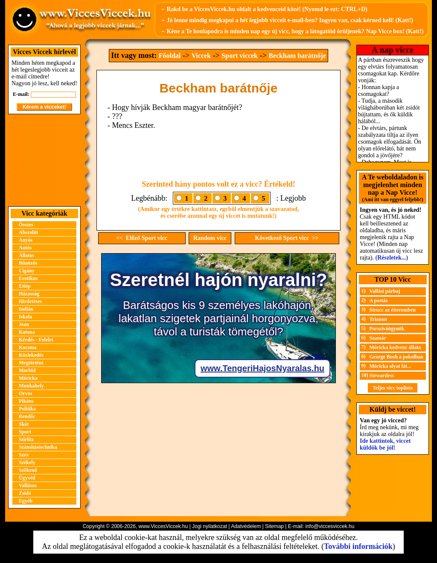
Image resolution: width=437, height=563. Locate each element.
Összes (26, 225)
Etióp (25, 286)
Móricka (28, 378)
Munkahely (31, 386)
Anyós (25, 240)
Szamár (378, 338)
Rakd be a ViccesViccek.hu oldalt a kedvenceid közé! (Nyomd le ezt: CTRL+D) (266, 9)
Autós (25, 248)
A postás (379, 300)
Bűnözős (28, 263)
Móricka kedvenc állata (395, 347)
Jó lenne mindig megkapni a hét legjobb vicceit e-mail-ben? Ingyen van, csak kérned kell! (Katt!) (289, 20)
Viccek (201, 55)
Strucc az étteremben (393, 310)
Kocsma (27, 347)
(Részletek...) (392, 257)
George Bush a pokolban (396, 357)
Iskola (25, 317)
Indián (26, 309)
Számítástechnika (38, 447)
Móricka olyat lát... (390, 366)
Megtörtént (31, 363)
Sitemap (274, 526)
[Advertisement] (44, 160)
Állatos (26, 255)
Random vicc (210, 238)
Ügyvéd (27, 478)
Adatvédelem (246, 526)
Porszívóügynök (387, 329)
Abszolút (28, 232)
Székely (27, 462)
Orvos (25, 393)
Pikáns (26, 401)
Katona (27, 332)
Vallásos (28, 485)
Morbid (27, 370)
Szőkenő (28, 470)
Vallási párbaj (385, 291)
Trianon (378, 319)
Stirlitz (26, 439)
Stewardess (382, 375)
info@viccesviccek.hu (329, 526)
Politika (27, 409)
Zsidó (25, 493)
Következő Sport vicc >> (287, 238)
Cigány (27, 271)
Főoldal (170, 55)
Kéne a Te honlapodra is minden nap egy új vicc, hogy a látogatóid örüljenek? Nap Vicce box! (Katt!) (294, 31)
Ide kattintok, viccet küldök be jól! (385, 444)
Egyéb (25, 501)
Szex (24, 455)
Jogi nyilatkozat (209, 526)
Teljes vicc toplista (393, 388)
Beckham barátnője (297, 55)
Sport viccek (239, 55)
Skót (24, 424)
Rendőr (27, 416)
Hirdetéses (30, 301)
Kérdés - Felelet (36, 340)
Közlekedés (31, 355)
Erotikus (28, 278)
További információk (358, 546)
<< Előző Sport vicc (141, 238)
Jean (24, 324)
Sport (25, 432)
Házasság (29, 294)
